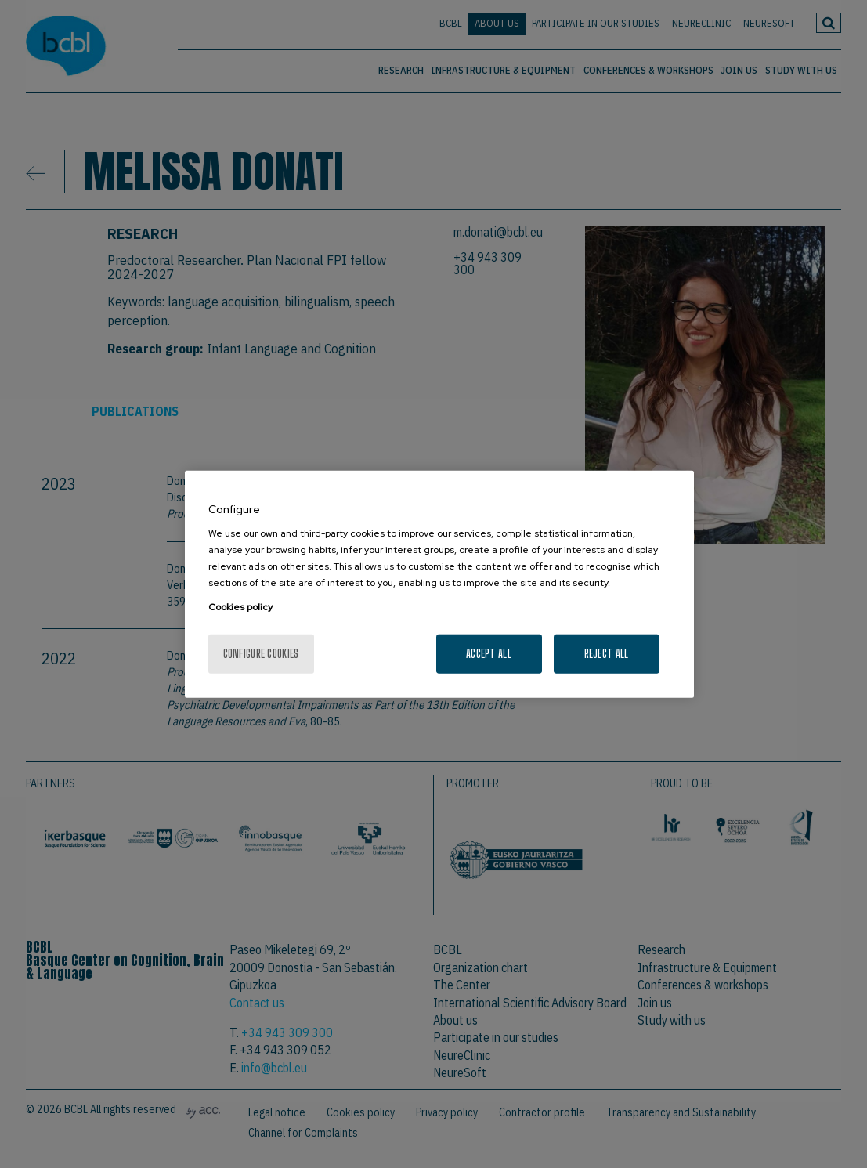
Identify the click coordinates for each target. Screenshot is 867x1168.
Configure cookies (261, 653)
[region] (439, 584)
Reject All (606, 653)
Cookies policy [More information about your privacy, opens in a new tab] (240, 607)
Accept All (488, 653)
